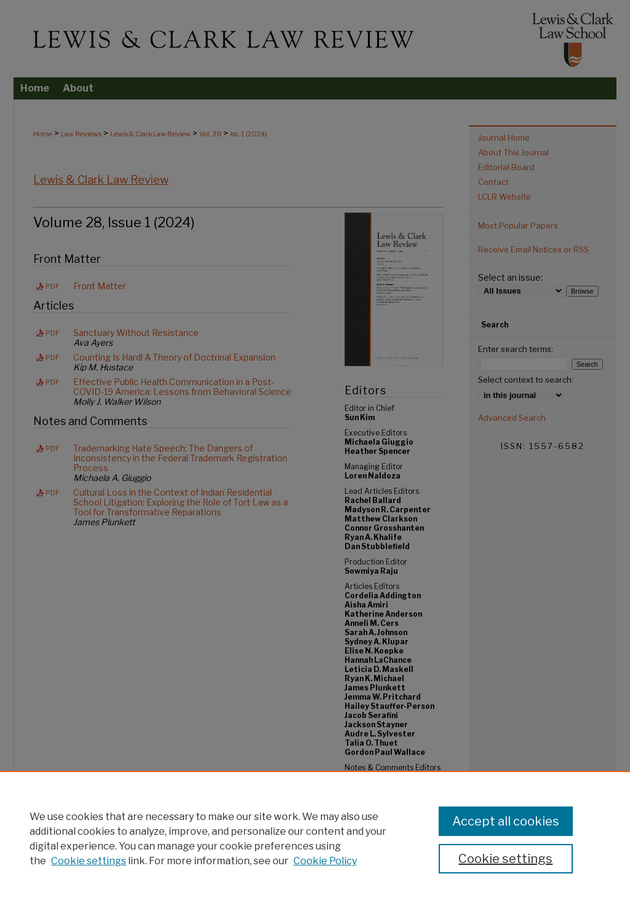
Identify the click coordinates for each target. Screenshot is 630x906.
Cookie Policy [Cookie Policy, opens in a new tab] (325, 861)
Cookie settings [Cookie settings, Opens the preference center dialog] (505, 858)
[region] (315, 838)
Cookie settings (88, 861)
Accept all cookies (505, 821)
